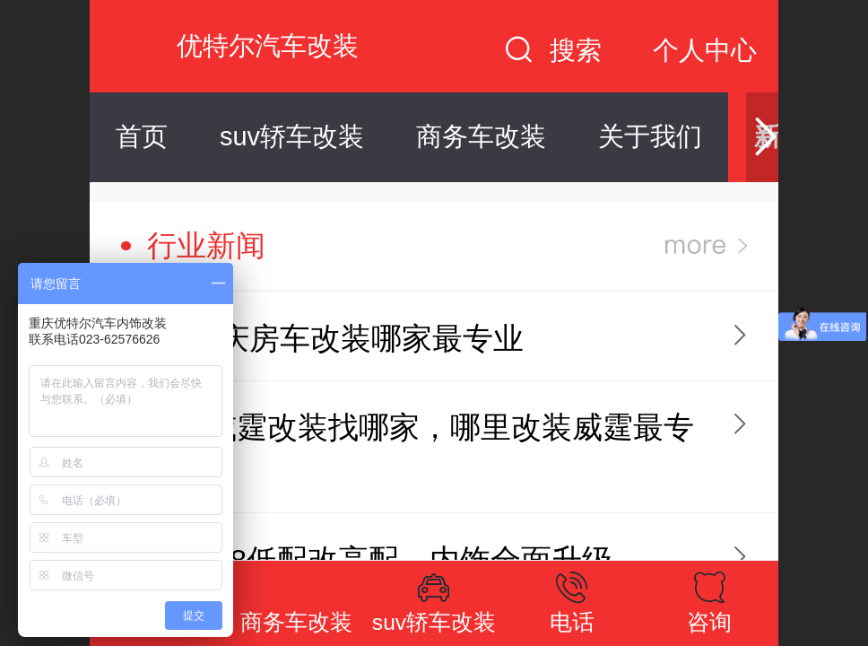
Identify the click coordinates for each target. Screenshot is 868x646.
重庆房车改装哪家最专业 (356, 338)
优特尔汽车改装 (268, 45)
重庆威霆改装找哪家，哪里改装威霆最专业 (419, 449)
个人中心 (705, 50)
